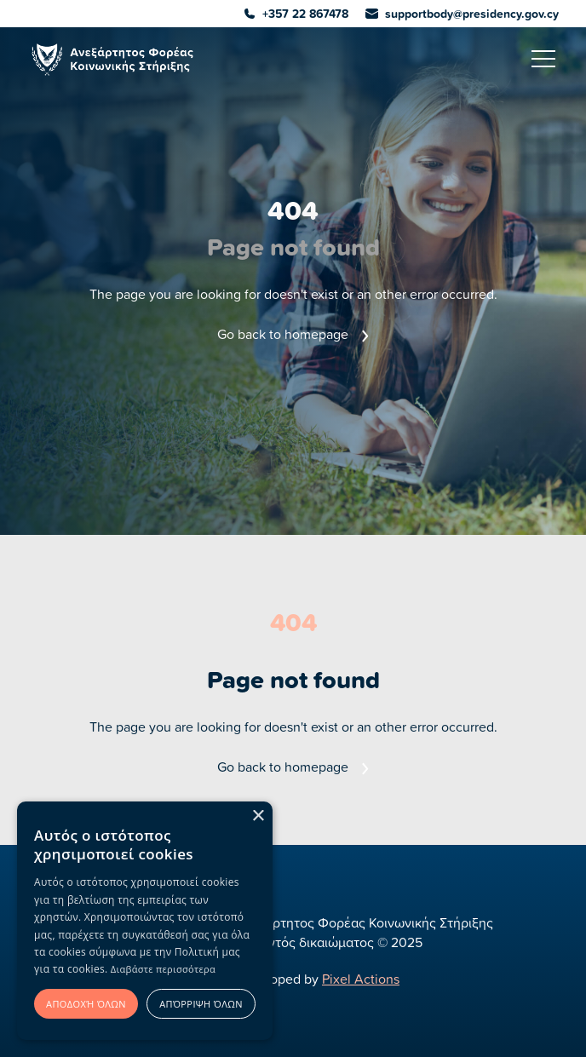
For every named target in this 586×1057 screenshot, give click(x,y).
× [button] (257, 816)
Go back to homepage (293, 334)
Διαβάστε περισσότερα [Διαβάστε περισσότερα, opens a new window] (163, 968)
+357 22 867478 (296, 13)
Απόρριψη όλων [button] (201, 1003)
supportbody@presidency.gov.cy (462, 13)
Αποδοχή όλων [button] (86, 1003)
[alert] (145, 920)
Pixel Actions (360, 978)
